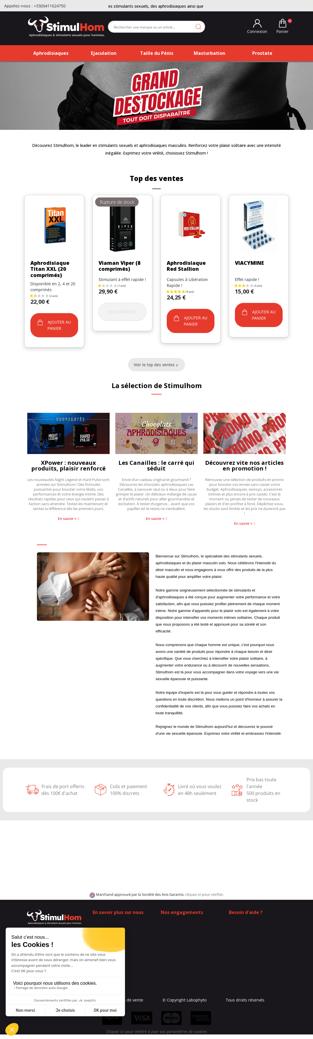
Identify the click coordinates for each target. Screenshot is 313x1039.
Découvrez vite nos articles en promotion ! (244, 465)
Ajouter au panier (54, 325)
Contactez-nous (107, 927)
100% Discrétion (176, 927)
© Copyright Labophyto (192, 1000)
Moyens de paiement (181, 939)
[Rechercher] (156, 27)
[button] (68, 518)
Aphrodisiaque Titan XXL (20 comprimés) (49, 268)
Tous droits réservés (252, 1000)
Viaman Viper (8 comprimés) (120, 265)
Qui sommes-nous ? (111, 921)
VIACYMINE (249, 262)
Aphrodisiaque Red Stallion (186, 265)
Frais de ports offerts (180, 933)
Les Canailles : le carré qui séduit (156, 465)
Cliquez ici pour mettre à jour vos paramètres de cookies (156, 1036)
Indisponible (122, 312)
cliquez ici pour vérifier (204, 894)
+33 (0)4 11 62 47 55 (251, 933)
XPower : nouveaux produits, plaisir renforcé (68, 465)
